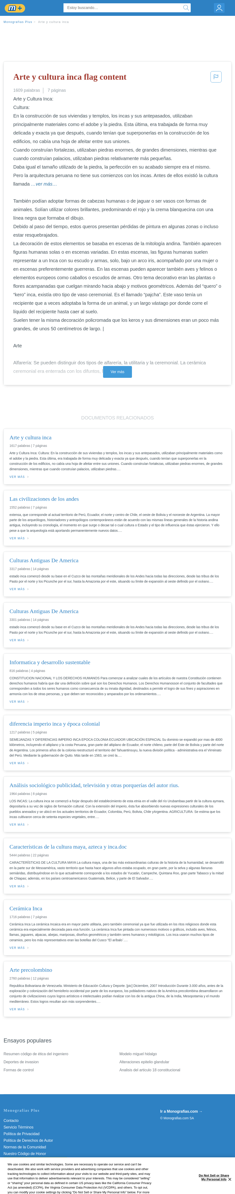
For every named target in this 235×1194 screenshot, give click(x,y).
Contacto (11, 1121)
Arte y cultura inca (53, 22)
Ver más (117, 372)
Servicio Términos (18, 1127)
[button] (216, 78)
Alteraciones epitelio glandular (144, 1062)
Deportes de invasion (21, 1062)
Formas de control (19, 1070)
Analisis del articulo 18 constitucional (149, 1070)
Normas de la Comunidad (25, 1147)
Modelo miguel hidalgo (138, 1054)
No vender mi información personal (33, 1160)
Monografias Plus (18, 22)
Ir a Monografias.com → (181, 1111)
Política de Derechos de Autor (28, 1140)
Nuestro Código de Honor (25, 1154)
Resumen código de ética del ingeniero (36, 1054)
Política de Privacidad (22, 1134)
